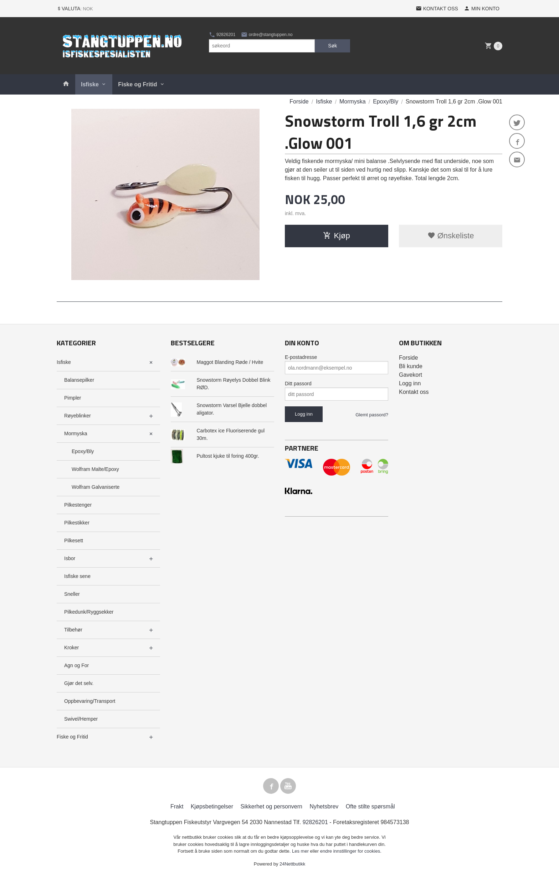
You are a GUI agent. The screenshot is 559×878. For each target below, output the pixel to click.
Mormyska (75, 433)
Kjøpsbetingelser (212, 806)
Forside (298, 101)
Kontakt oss (414, 392)
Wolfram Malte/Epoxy (95, 469)
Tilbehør (73, 630)
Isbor (69, 558)
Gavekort (410, 375)
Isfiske (90, 84)
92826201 (222, 34)
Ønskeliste (450, 235)
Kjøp (336, 235)
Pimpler (72, 398)
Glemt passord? (371, 414)
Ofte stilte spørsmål (370, 806)
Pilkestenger (78, 505)
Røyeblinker (77, 415)
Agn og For (76, 665)
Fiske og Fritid (137, 84)
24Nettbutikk (292, 864)
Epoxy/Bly (83, 451)
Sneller (72, 594)
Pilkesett (73, 540)
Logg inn (410, 383)
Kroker (71, 647)
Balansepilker (79, 380)
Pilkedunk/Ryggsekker (89, 612)
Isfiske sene (77, 576)
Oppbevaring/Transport (89, 701)
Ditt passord (298, 383)
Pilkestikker (76, 523)
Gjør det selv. (78, 683)
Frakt (176, 806)
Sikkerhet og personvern (271, 806)
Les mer (301, 851)
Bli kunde (410, 366)
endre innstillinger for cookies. (350, 851)
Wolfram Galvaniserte (95, 487)
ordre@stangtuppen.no (266, 34)
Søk (332, 46)
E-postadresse (301, 357)
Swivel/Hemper (81, 719)
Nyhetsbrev (323, 806)
